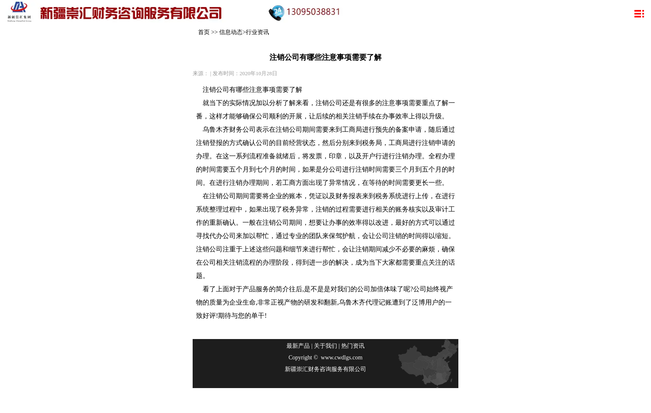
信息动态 (230, 32)
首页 (204, 32)
